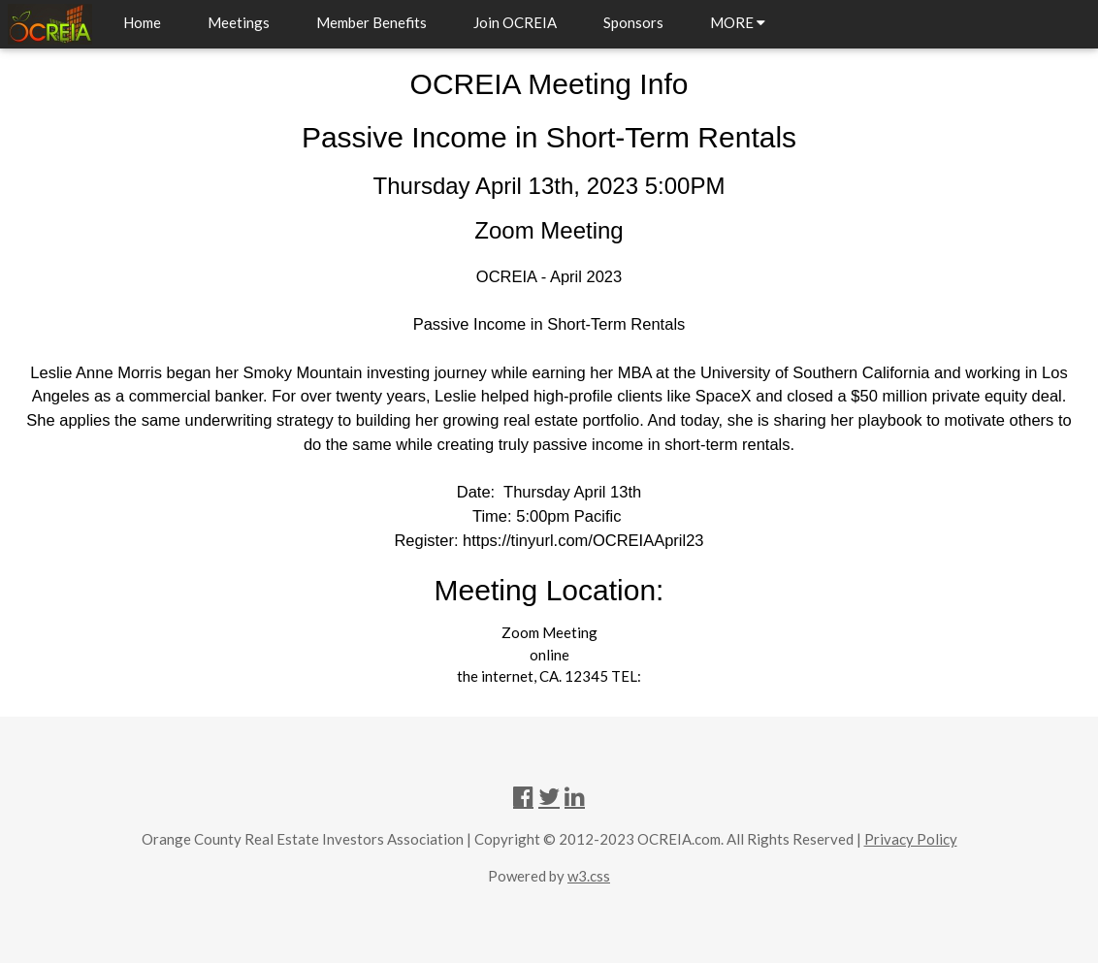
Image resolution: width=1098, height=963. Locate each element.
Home (142, 22)
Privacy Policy (910, 839)
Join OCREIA (515, 22)
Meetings (239, 22)
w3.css (588, 875)
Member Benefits (371, 22)
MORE (737, 22)
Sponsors (633, 22)
